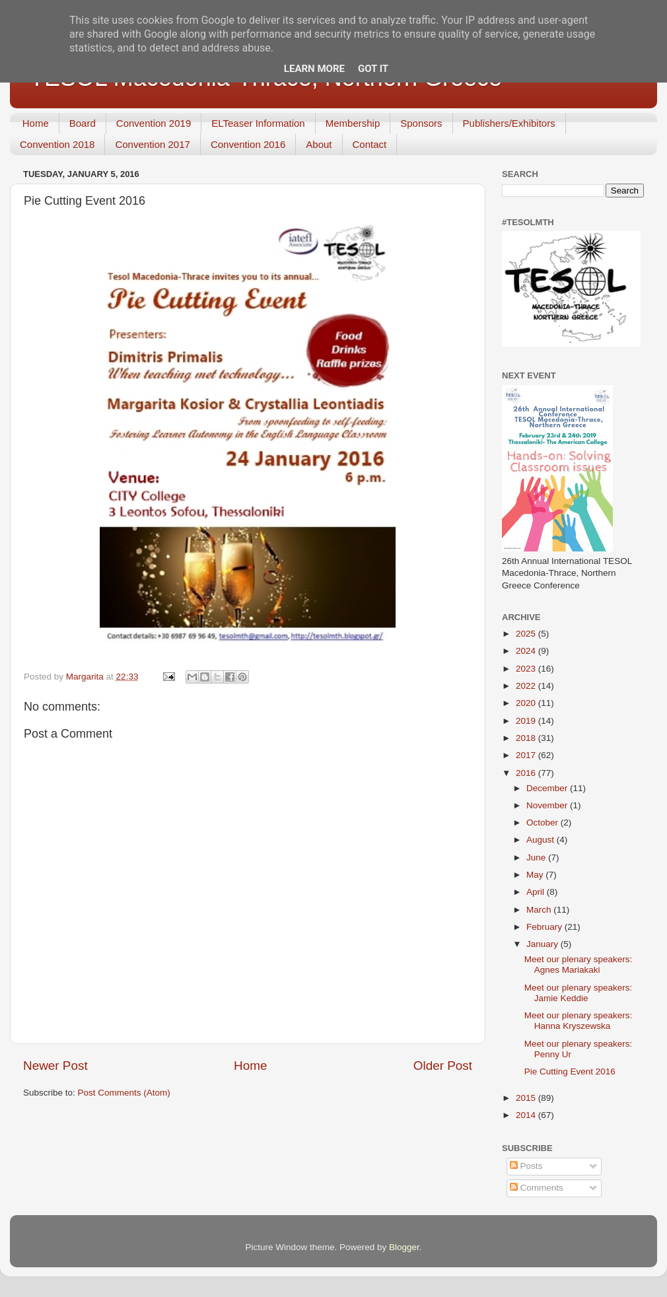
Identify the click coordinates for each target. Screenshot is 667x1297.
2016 (527, 773)
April (536, 892)
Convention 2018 (57, 144)
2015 (527, 1098)
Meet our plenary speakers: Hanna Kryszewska (578, 1020)
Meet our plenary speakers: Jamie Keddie (578, 993)
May (535, 875)
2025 (527, 634)
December (548, 788)
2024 (527, 651)
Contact (370, 144)
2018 (527, 738)
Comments (536, 1188)
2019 (527, 721)
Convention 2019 (153, 123)
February (545, 927)
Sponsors (421, 123)
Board (82, 123)
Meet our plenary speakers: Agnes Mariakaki (578, 964)
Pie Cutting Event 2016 (569, 1071)
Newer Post (55, 1065)
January (543, 944)
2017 (527, 755)
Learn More (314, 69)
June (537, 857)
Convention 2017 (152, 144)
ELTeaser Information (257, 123)
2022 (527, 686)
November (548, 805)
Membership (353, 123)
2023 (527, 669)
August (541, 840)
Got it (373, 69)
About (319, 144)
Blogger (404, 1247)
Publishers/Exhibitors (509, 123)
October (543, 822)
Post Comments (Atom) (124, 1093)
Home (35, 123)
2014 (527, 1115)
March (539, 910)
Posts (526, 1166)
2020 (527, 703)
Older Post (442, 1065)
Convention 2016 (248, 144)
